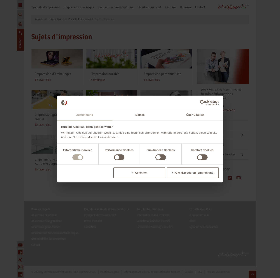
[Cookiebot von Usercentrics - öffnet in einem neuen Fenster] (203, 102)
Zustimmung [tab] (84, 114)
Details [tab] (140, 114)
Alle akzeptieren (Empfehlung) (194, 172)
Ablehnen (141, 172)
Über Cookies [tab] (195, 114)
